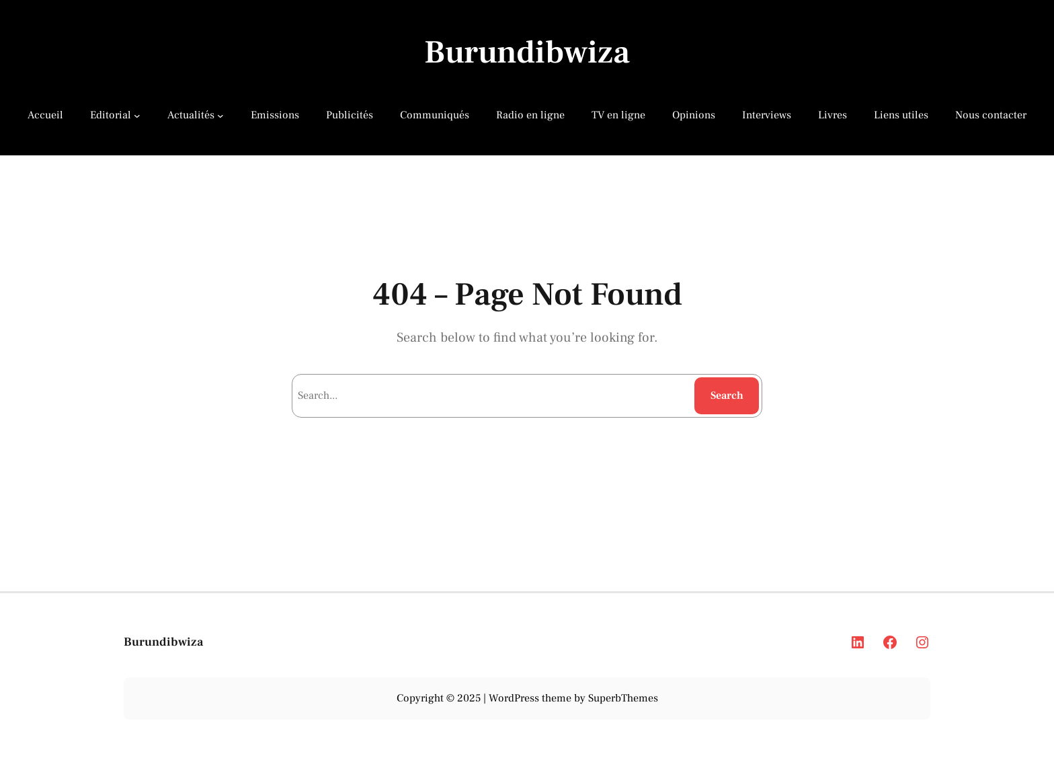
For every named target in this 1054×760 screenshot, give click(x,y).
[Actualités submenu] (220, 115)
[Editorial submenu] (137, 115)
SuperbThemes (623, 698)
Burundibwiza (527, 52)
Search (727, 395)
